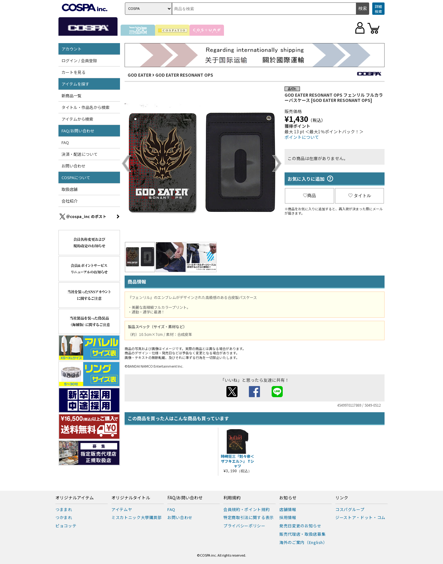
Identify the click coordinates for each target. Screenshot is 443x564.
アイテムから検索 (77, 119)
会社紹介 (70, 201)
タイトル (359, 195)
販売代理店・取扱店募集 (302, 534)
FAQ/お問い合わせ (78, 131)
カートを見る (74, 72)
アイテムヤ (121, 509)
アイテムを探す (75, 84)
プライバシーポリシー (244, 526)
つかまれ (63, 517)
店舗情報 (287, 509)
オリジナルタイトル (130, 498)
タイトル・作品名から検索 (86, 107)
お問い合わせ (74, 166)
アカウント (72, 49)
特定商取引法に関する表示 (248, 517)
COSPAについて (76, 177)
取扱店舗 (70, 189)
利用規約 (232, 498)
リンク (341, 498)
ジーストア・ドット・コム (360, 517)
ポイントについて (302, 137)
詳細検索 (378, 9)
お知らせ (288, 498)
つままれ (63, 509)
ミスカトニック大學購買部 (136, 517)
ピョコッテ (65, 526)
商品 (309, 195)
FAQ (65, 142)
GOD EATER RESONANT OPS (184, 75)
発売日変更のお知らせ (300, 526)
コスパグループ (350, 509)
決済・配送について (80, 154)
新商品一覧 (72, 96)
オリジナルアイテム (74, 498)
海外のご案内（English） (303, 542)
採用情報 (287, 517)
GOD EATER (139, 75)
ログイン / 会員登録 (79, 60)
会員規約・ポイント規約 (246, 509)
